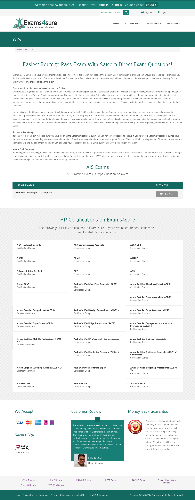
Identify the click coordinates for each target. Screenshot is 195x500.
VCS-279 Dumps (56, 485)
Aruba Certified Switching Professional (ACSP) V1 (153, 369)
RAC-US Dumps (139, 480)
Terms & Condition (61, 495)
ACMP (20, 258)
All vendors (132, 23)
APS (132, 271)
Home (116, 23)
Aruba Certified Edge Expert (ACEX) (35, 323)
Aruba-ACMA (24, 383)
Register (146, 12)
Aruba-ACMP (80, 383)
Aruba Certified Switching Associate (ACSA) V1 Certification (153, 353)
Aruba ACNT (23, 284)
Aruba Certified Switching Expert (90, 368)
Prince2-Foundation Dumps (167, 481)
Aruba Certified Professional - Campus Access (96, 339)
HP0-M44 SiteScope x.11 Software (33, 192)
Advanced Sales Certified (29, 271)
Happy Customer (96, 463)
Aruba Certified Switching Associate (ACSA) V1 (97, 352)
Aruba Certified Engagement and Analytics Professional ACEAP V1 (151, 324)
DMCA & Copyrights (99, 495)
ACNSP (134, 258)
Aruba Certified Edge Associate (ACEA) (149, 310)
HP (26, 49)
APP (76, 271)
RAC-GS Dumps (83, 480)
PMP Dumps (56, 480)
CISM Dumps (28, 480)
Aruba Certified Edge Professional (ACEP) (94, 323)
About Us (29, 495)
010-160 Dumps (28, 485)
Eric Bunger (95, 458)
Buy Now (168, 194)
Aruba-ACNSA (137, 383)
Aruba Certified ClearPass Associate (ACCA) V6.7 (95, 285)
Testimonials (153, 23)
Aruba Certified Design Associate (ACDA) (150, 297)
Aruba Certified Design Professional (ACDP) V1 (97, 310)
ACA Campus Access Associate (89, 245)
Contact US (80, 495)
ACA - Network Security (29, 245)
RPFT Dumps (111, 480)
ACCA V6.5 (135, 245)
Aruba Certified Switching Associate (148, 339)
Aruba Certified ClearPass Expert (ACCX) (150, 284)
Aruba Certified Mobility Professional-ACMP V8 (39, 340)
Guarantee (173, 23)
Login (162, 12)
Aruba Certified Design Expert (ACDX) (36, 310)
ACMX (77, 258)
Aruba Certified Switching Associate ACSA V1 (40, 368)
